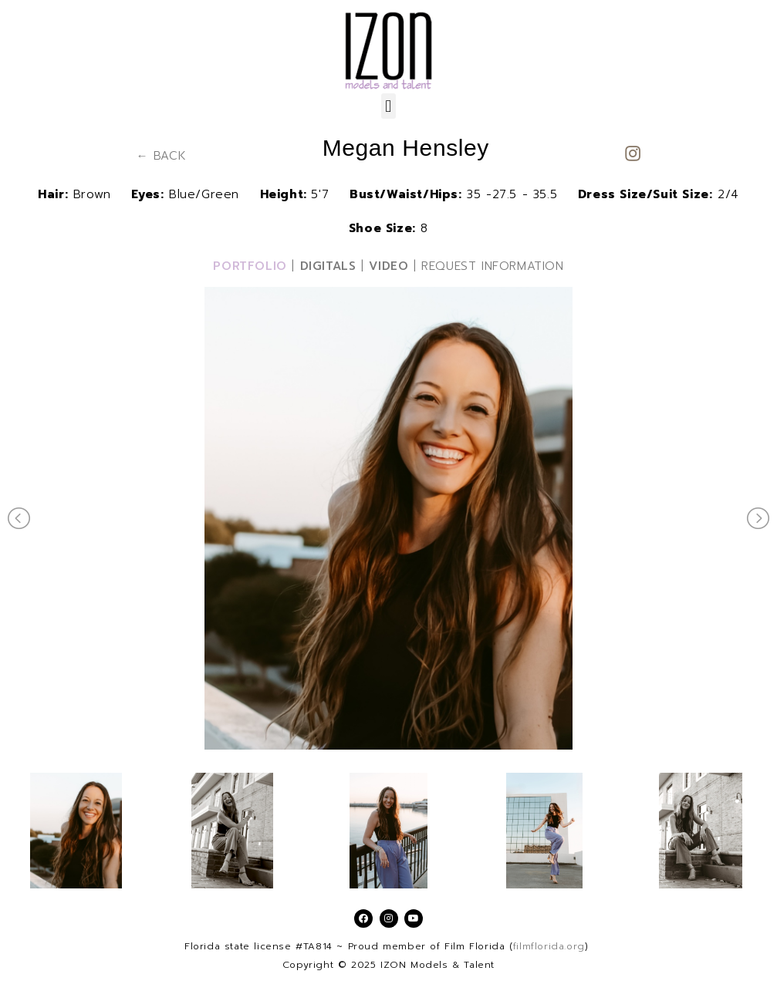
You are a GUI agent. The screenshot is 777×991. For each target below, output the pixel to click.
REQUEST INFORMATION (492, 266)
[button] (389, 106)
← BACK (162, 155)
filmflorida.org (549, 946)
